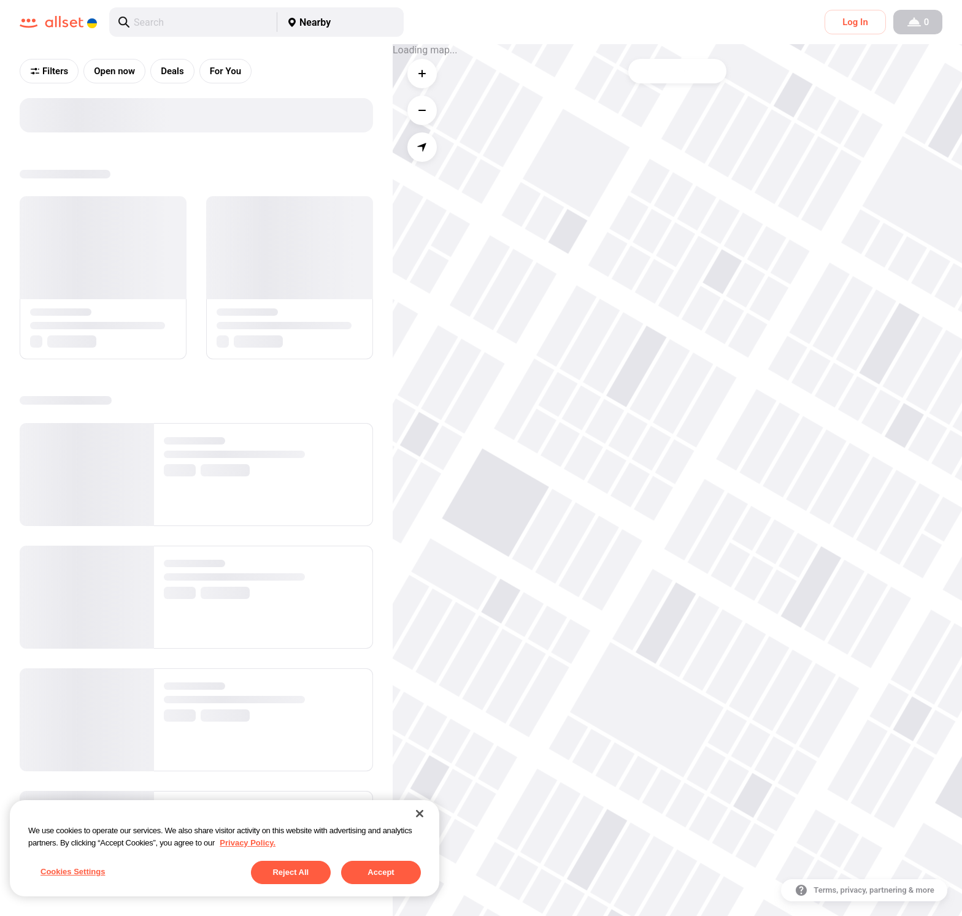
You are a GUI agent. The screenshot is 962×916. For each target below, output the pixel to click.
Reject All (290, 872)
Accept (380, 872)
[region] (224, 848)
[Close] (419, 813)
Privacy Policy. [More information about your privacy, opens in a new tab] (247, 842)
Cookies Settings (72, 871)
